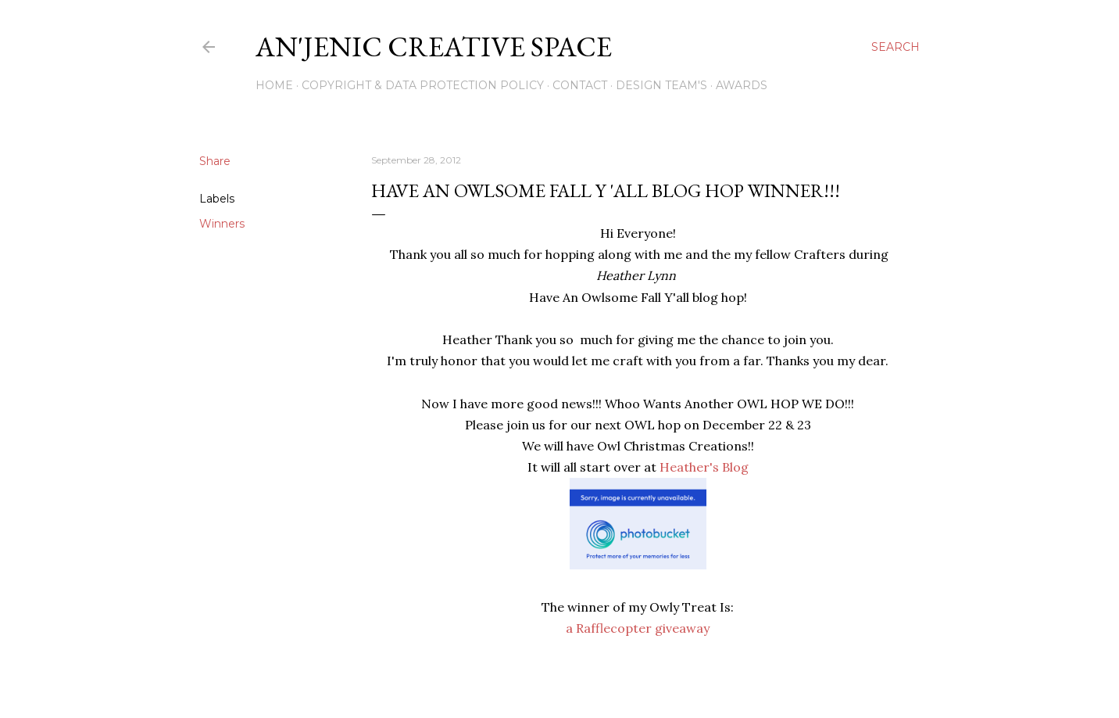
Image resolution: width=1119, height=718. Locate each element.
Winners (222, 224)
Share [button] (215, 161)
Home (274, 85)
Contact (579, 85)
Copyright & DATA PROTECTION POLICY (423, 85)
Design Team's (661, 85)
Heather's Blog (702, 467)
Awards (741, 85)
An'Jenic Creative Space (434, 46)
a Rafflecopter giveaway (638, 628)
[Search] (895, 47)
